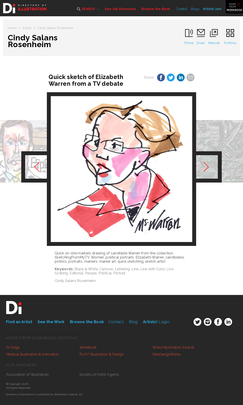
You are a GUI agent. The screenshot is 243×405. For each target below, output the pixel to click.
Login (156, 321)
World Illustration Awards (173, 347)
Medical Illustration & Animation (32, 354)
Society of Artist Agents (99, 374)
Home (12, 28)
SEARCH (86, 9)
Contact (181, 9)
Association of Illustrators (27, 374)
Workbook (88, 347)
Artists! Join (212, 9)
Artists (27, 28)
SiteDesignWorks (167, 354)
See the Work (51, 321)
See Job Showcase (120, 9)
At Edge (13, 347)
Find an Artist (19, 321)
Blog (133, 321)
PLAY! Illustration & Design (101, 354)
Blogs (195, 9)
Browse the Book (156, 9)
